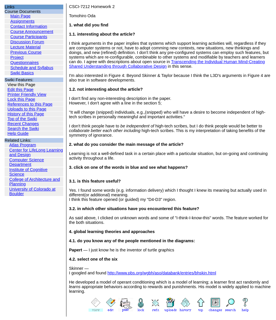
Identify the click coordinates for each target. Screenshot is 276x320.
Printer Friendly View (26, 94)
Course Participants (28, 36)
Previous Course (25, 52)
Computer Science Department (26, 162)
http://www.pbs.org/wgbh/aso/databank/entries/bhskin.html (162, 273)
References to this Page (29, 104)
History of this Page (25, 114)
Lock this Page (21, 99)
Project (17, 57)
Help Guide (17, 133)
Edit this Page (20, 89)
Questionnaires (24, 62)
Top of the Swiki (22, 119)
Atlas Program (22, 145)
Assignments (22, 21)
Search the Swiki (23, 128)
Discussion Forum (27, 42)
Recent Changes (23, 123)
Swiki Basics (22, 73)
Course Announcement (31, 31)
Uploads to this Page (26, 109)
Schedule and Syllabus (31, 67)
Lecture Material (25, 47)
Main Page (20, 16)
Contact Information (28, 26)
